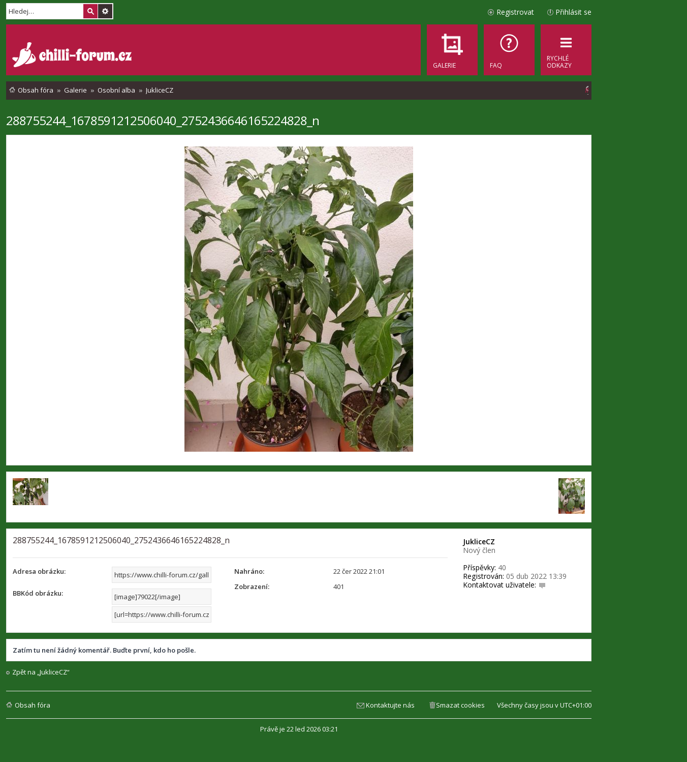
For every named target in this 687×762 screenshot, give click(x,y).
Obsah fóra (32, 705)
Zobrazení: (251, 586)
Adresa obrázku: (39, 571)
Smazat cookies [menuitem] (460, 705)
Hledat (90, 11)
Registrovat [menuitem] (515, 12)
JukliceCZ (479, 541)
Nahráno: (249, 571)
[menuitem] (509, 49)
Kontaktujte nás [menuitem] (390, 705)
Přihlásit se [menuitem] (573, 12)
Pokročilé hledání (105, 11)
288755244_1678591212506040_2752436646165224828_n (162, 120)
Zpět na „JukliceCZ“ (41, 672)
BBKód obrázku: (38, 593)
